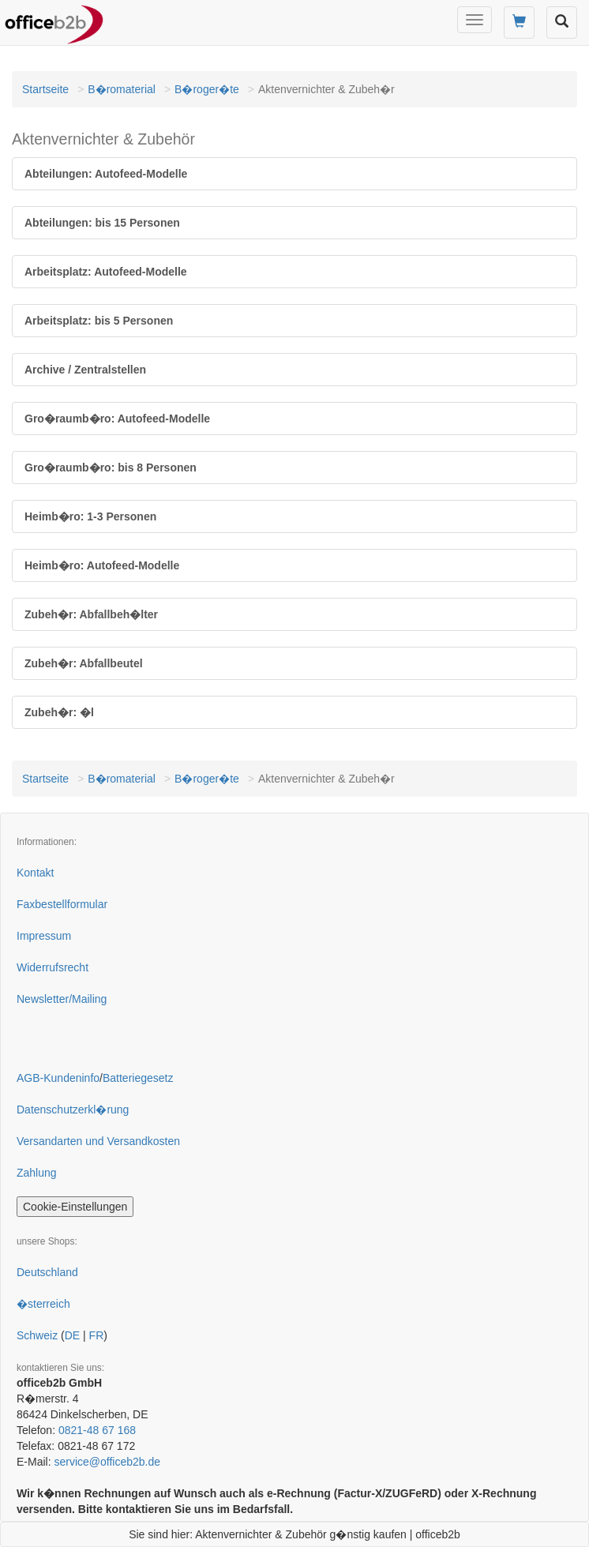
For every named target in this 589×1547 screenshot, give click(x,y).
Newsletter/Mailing (62, 999)
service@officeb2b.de (107, 1461)
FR (96, 1335)
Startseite (45, 89)
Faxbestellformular (62, 904)
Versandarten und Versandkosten (98, 1141)
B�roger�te (206, 89)
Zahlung (37, 1172)
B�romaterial (122, 89)
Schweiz (37, 1335)
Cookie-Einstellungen (75, 1206)
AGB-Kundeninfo (58, 1078)
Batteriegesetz (138, 1078)
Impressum (44, 935)
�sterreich (43, 1303)
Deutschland (47, 1272)
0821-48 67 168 (97, 1430)
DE (72, 1335)
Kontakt (35, 872)
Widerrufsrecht (52, 967)
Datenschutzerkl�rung (73, 1109)
